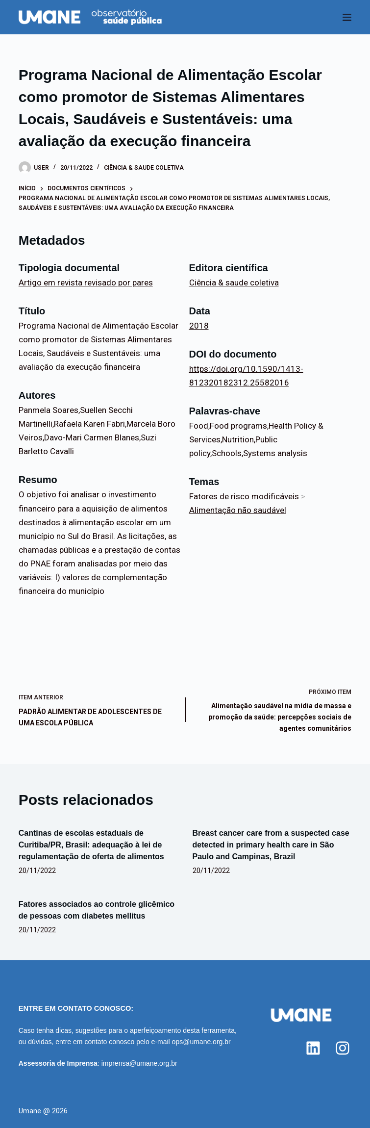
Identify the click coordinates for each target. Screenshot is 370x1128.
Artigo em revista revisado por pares (86, 282)
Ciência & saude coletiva (144, 167)
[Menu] (347, 17)
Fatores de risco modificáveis (244, 496)
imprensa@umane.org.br (139, 1063)
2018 (199, 326)
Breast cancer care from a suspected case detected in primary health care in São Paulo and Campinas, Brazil (271, 845)
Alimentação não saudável (237, 510)
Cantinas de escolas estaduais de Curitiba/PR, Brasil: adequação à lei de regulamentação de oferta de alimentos (91, 845)
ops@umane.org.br (201, 1042)
